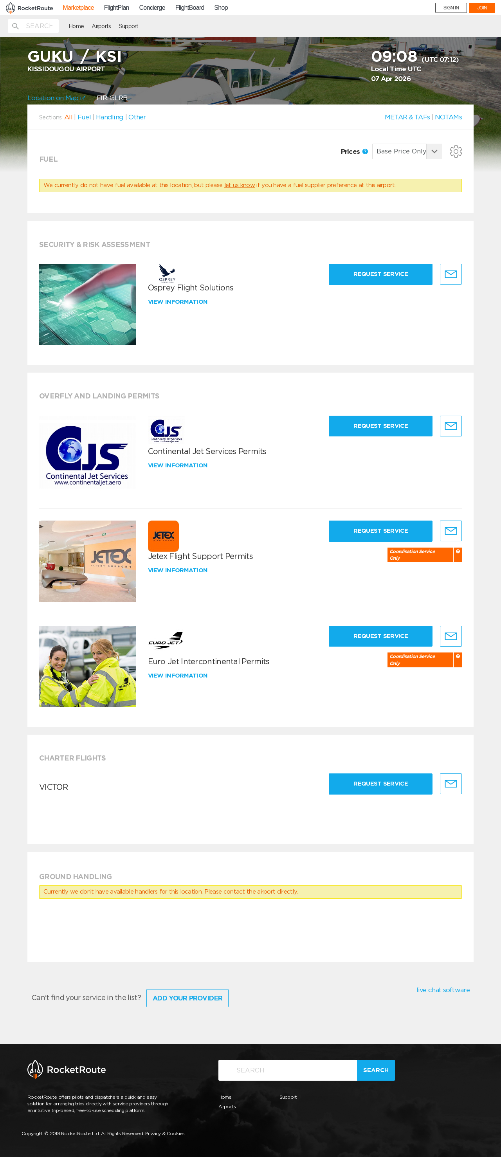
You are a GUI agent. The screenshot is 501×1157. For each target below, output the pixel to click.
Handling (109, 117)
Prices (354, 151)
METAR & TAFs (407, 117)
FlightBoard (189, 8)
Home (76, 26)
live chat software (443, 990)
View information (178, 301)
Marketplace (78, 8)
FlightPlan (116, 8)
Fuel (84, 117)
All (68, 117)
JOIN (482, 8)
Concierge (152, 8)
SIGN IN (451, 8)
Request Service (380, 274)
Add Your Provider (187, 998)
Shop (221, 8)
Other (137, 117)
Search (376, 1070)
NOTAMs (448, 117)
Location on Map (56, 98)
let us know (239, 185)
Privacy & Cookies (165, 1133)
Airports (101, 26)
